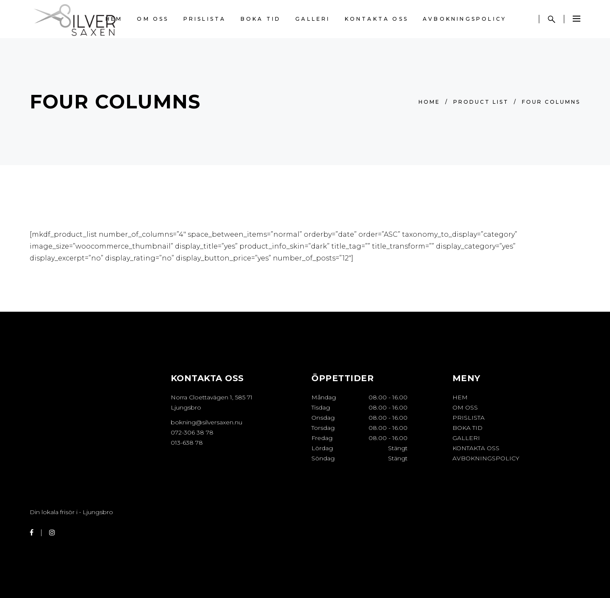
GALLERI (466, 438)
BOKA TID (467, 428)
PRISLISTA (468, 417)
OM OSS (465, 407)
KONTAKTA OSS (475, 448)
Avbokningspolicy (485, 458)
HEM (460, 397)
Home (429, 102)
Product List (481, 102)
